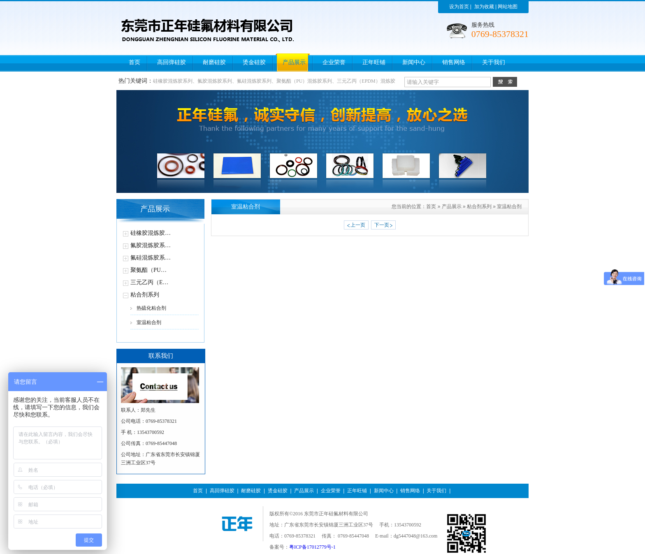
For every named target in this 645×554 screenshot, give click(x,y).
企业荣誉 (331, 491)
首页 (431, 206)
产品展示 (452, 206)
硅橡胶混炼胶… (150, 233)
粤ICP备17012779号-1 (312, 547)
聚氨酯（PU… (148, 270)
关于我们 (436, 491)
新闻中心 (384, 491)
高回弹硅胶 (222, 491)
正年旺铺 (357, 491)
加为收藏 (484, 6)
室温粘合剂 (149, 322)
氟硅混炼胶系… (150, 258)
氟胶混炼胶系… (150, 245)
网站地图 (507, 6)
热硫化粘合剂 (151, 308)
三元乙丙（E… (149, 282)
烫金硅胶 (278, 491)
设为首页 (459, 6)
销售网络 (410, 491)
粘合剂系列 (144, 295)
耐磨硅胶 (251, 491)
